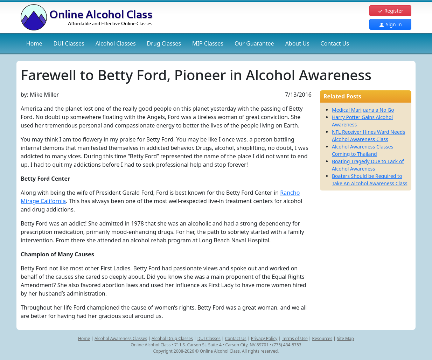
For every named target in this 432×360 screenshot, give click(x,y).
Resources (322, 338)
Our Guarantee (254, 43)
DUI (69, 43)
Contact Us (335, 43)
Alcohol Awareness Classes (121, 338)
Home (34, 43)
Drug (164, 43)
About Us (297, 43)
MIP (207, 43)
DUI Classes (209, 338)
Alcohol (116, 43)
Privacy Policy (264, 338)
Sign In (390, 24)
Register (390, 10)
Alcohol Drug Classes (172, 338)
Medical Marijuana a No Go (363, 109)
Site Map (345, 338)
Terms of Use (294, 338)
